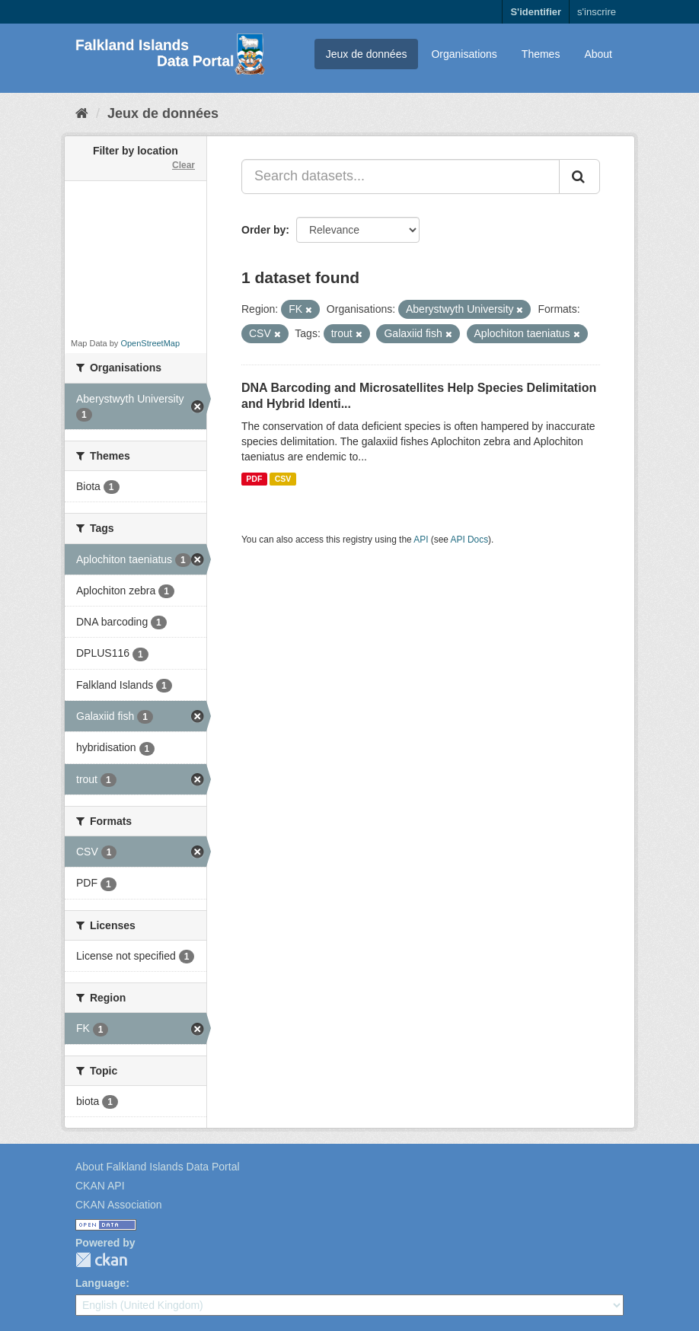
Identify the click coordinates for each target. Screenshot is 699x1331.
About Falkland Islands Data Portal (157, 1167)
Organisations (463, 54)
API (420, 539)
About (598, 54)
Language (100, 1283)
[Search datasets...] (400, 176)
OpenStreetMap (150, 343)
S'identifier (535, 12)
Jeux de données (366, 54)
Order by (263, 230)
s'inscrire (596, 12)
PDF (254, 478)
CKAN (101, 1260)
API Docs (470, 539)
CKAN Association (118, 1205)
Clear (183, 165)
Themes (541, 54)
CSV (283, 478)
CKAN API (100, 1186)
